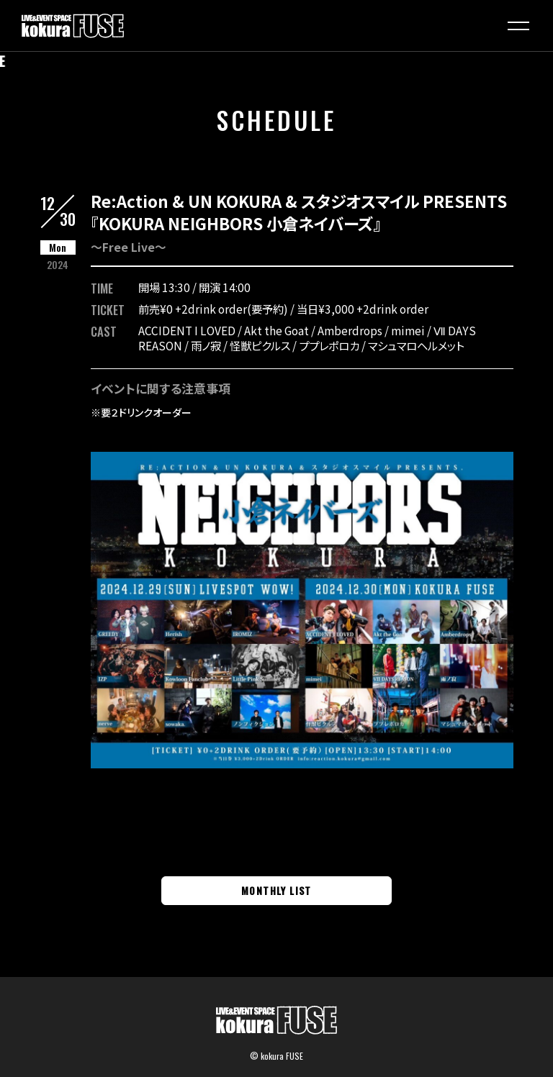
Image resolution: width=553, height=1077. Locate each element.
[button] (518, 26)
